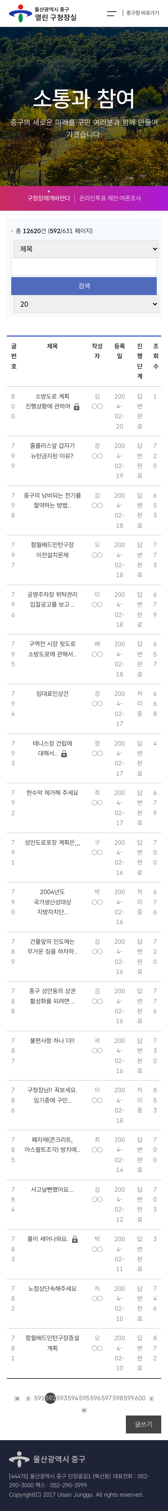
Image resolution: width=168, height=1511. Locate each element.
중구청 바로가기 (142, 13)
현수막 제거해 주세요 (52, 792)
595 (84, 1398)
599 (129, 1398)
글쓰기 (143, 1424)
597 (106, 1398)
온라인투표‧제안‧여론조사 (110, 198)
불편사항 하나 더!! (52, 1040)
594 (73, 1398)
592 (50, 1398)
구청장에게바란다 (48, 198)
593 (61, 1398)
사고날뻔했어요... (52, 1189)
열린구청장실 (42, 13)
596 (95, 1398)
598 (117, 1398)
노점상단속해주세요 (52, 1288)
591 (39, 1398)
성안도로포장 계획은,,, (52, 842)
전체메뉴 (112, 14)
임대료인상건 (52, 693)
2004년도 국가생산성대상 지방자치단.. (52, 902)
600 (140, 1398)
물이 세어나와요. (48, 1238)
